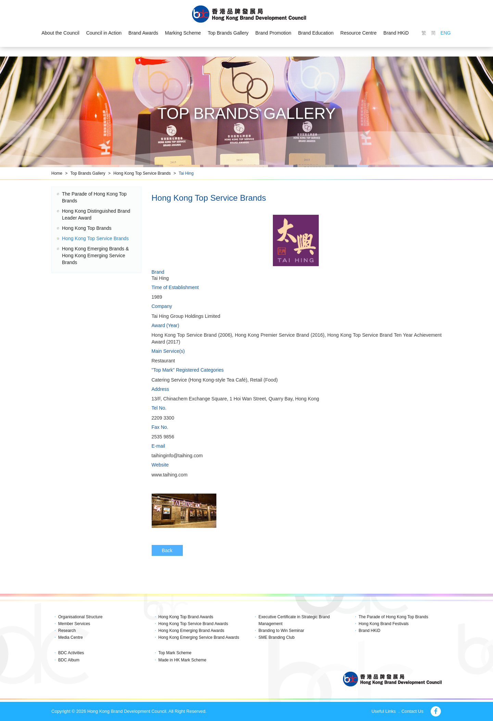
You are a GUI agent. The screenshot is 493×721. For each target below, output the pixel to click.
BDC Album (68, 660)
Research (67, 630)
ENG (445, 33)
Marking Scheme (183, 33)
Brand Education (316, 33)
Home (56, 173)
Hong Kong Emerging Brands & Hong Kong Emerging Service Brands (95, 255)
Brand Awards (143, 33)
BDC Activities (71, 652)
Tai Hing (186, 173)
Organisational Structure (80, 616)
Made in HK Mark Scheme (182, 660)
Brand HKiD (396, 33)
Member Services (74, 623)
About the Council (60, 33)
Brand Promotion (273, 33)
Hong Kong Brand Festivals (384, 623)
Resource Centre (358, 33)
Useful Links (383, 711)
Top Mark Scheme (175, 652)
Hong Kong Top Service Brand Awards (193, 623)
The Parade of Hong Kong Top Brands (393, 616)
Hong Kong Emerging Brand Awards (192, 630)
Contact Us (412, 711)
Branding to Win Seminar (281, 630)
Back (167, 550)
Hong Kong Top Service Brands (141, 173)
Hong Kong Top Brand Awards (186, 616)
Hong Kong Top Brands (87, 228)
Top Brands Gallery (228, 33)
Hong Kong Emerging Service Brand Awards (199, 637)
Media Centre (70, 637)
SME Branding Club (276, 637)
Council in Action (104, 33)
